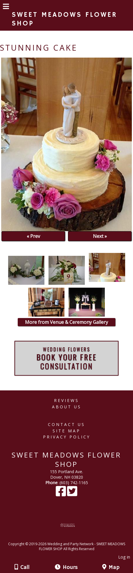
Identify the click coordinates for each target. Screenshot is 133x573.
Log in (124, 557)
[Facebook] (61, 494)
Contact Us (66, 424)
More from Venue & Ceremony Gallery (66, 322)
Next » (100, 236)
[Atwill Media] (71, 537)
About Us (66, 406)
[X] (72, 494)
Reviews (66, 400)
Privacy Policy (66, 437)
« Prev (33, 236)
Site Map (66, 431)
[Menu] (6, 7)
